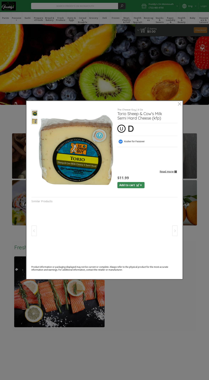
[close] (179, 104)
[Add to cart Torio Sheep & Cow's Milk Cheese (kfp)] (131, 185)
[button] (34, 114)
